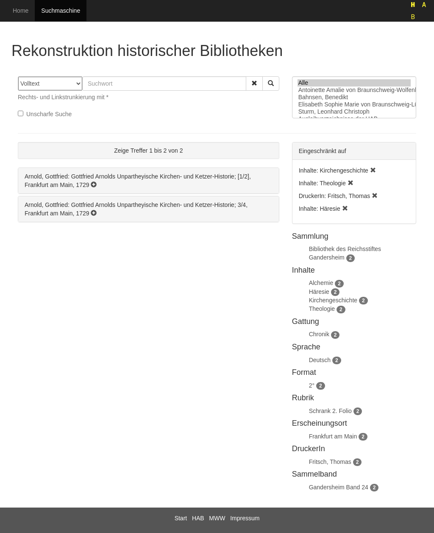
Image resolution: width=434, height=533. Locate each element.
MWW (217, 518)
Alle (354, 83)
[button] (254, 83)
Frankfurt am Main (333, 436)
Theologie (322, 308)
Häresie (319, 291)
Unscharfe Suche (45, 114)
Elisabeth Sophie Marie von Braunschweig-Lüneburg (354, 104)
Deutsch (320, 360)
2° (311, 385)
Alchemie (321, 282)
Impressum (244, 518)
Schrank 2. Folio (330, 410)
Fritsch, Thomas (330, 461)
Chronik (319, 334)
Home (20, 10)
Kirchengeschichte (333, 300)
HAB (198, 518)
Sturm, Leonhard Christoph (354, 111)
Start (181, 518)
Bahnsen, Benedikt (354, 97)
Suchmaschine (60, 10)
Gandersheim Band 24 (338, 487)
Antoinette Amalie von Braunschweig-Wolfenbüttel (354, 90)
